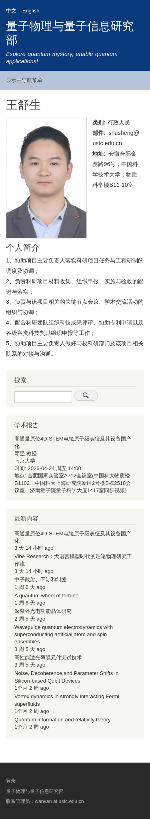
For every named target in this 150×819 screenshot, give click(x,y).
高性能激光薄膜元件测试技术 (48, 658)
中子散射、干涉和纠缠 (40, 580)
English (30, 11)
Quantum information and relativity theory (62, 720)
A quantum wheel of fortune (46, 596)
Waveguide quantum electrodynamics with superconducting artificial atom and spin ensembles (63, 634)
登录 (11, 781)
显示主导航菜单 (24, 80)
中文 (11, 11)
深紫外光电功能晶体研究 (43, 611)
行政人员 (119, 122)
